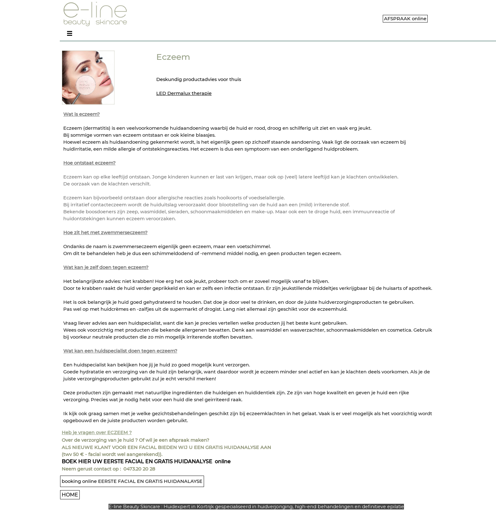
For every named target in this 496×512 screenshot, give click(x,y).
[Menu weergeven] (69, 33)
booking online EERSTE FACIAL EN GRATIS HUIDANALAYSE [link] (132, 481)
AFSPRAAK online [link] (405, 19)
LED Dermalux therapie (184, 93)
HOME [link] (70, 495)
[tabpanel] (214, 74)
